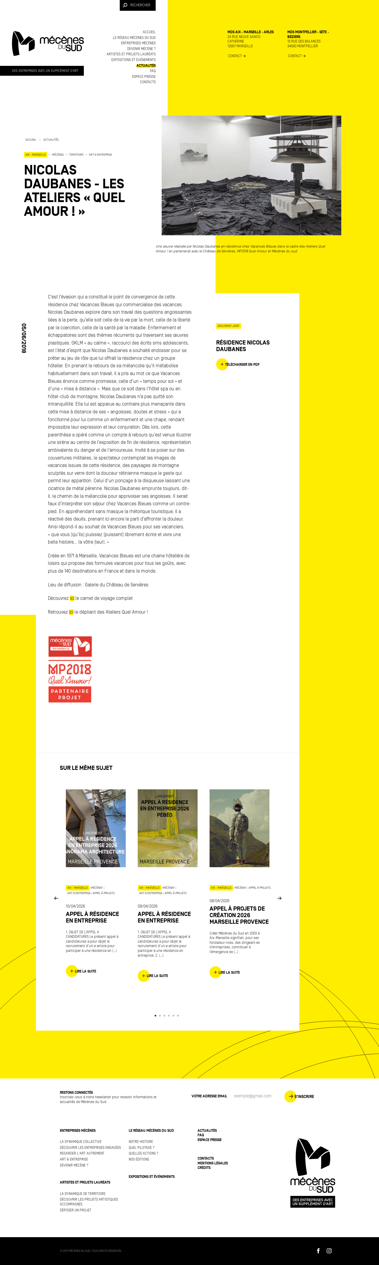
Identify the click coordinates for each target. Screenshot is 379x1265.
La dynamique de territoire (82, 1194)
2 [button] (161, 1016)
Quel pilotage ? (141, 1148)
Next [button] (279, 897)
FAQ (153, 71)
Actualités (146, 66)
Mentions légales (213, 1163)
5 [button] (174, 1016)
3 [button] (165, 1016)
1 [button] (156, 1016)
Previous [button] (56, 897)
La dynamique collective (80, 1142)
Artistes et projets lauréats (131, 54)
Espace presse (144, 77)
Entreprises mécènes (138, 43)
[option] (84, 177)
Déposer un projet (75, 1210)
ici (72, 598)
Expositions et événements (133, 60)
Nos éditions (139, 1159)
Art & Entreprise (74, 1159)
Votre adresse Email (209, 1096)
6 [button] (179, 1016)
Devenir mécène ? (141, 49)
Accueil (149, 32)
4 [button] (170, 1016)
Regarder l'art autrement (82, 1153)
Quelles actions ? (143, 1153)
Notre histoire (141, 1142)
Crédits (204, 1168)
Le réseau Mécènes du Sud (134, 38)
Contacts (148, 82)
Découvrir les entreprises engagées (90, 1148)
